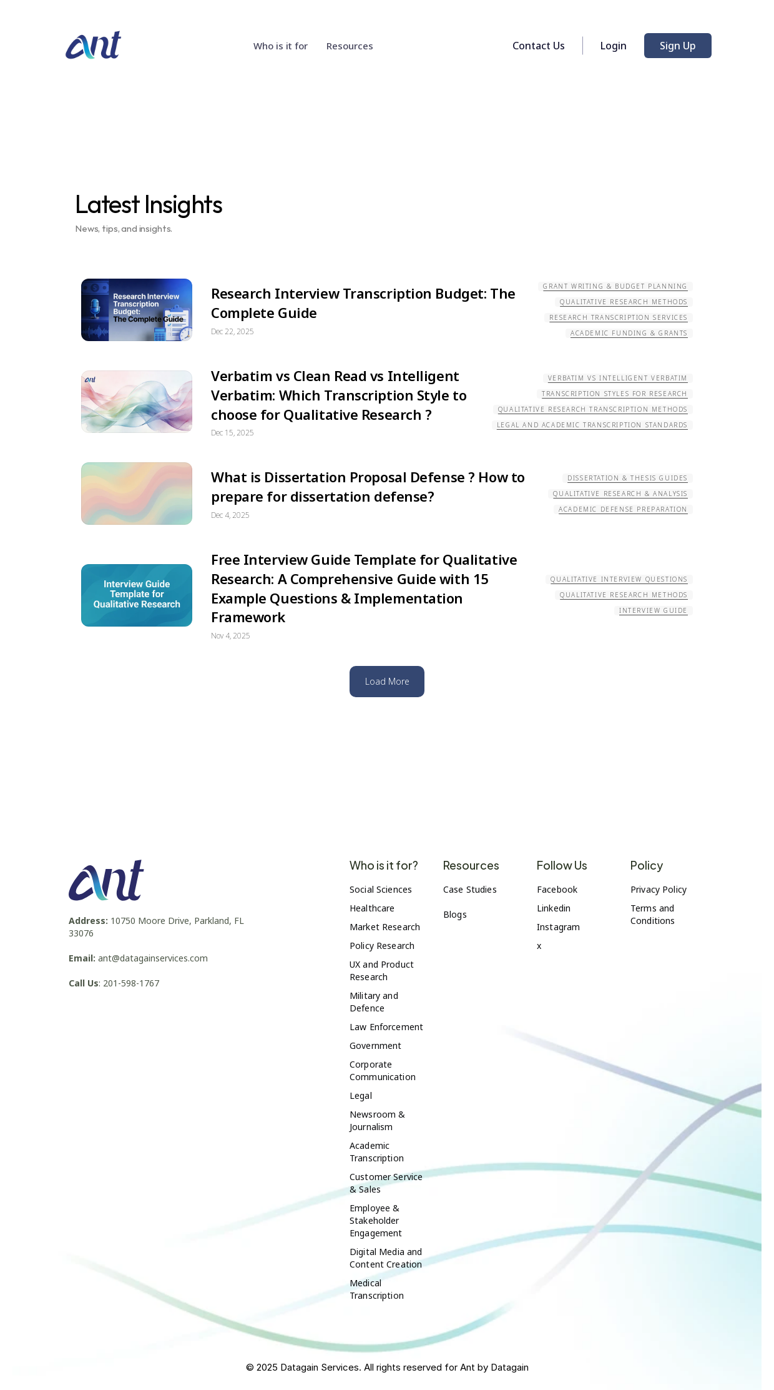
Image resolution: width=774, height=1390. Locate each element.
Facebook (557, 889)
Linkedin (554, 908)
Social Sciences (381, 889)
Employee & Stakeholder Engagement (376, 1220)
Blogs (455, 914)
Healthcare (372, 908)
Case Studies (470, 889)
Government (375, 1045)
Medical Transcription (377, 1289)
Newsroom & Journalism (379, 1120)
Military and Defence (375, 1002)
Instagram (558, 927)
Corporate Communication (383, 1070)
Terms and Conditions (653, 914)
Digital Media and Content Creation (387, 1258)
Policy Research (382, 945)
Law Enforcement (386, 1027)
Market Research (385, 927)
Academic (371, 1145)
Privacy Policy (658, 889)
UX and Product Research (383, 970)
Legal (361, 1095)
